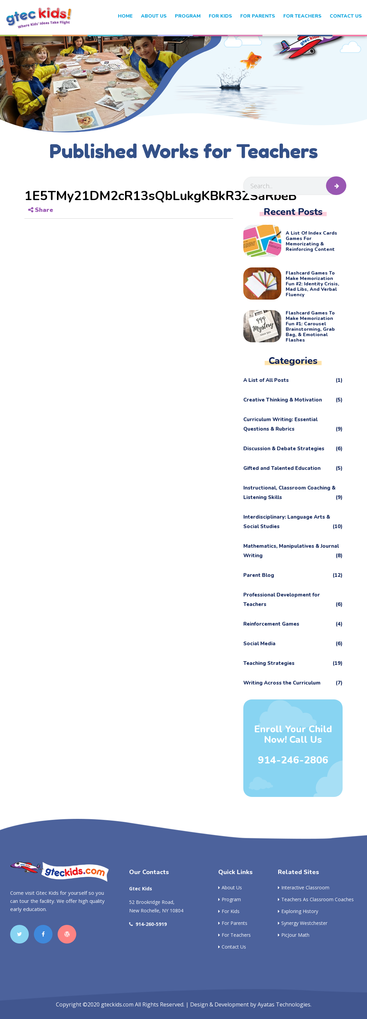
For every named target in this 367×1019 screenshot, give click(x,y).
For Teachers (302, 16)
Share (40, 210)
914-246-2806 (293, 760)
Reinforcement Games (293, 624)
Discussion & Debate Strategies (293, 448)
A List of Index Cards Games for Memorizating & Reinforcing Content (311, 241)
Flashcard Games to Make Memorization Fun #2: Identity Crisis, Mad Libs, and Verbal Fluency (312, 284)
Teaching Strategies (293, 663)
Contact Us (346, 16)
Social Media (293, 643)
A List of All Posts (293, 380)
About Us (154, 16)
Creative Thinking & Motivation (293, 400)
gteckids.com (117, 1004)
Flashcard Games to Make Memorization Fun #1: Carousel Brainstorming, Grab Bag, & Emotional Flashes (310, 326)
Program (188, 16)
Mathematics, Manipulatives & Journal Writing (293, 551)
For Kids (229, 911)
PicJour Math (293, 935)
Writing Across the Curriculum (293, 683)
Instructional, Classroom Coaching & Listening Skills (293, 493)
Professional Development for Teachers (293, 600)
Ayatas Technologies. (284, 1004)
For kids (220, 16)
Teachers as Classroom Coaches (316, 899)
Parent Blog (293, 575)
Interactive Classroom (303, 887)
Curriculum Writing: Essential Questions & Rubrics (293, 425)
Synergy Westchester (302, 923)
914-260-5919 (148, 924)
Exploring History (298, 911)
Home (125, 16)
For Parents (257, 16)
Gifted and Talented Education (293, 468)
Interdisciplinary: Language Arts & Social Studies (293, 522)
